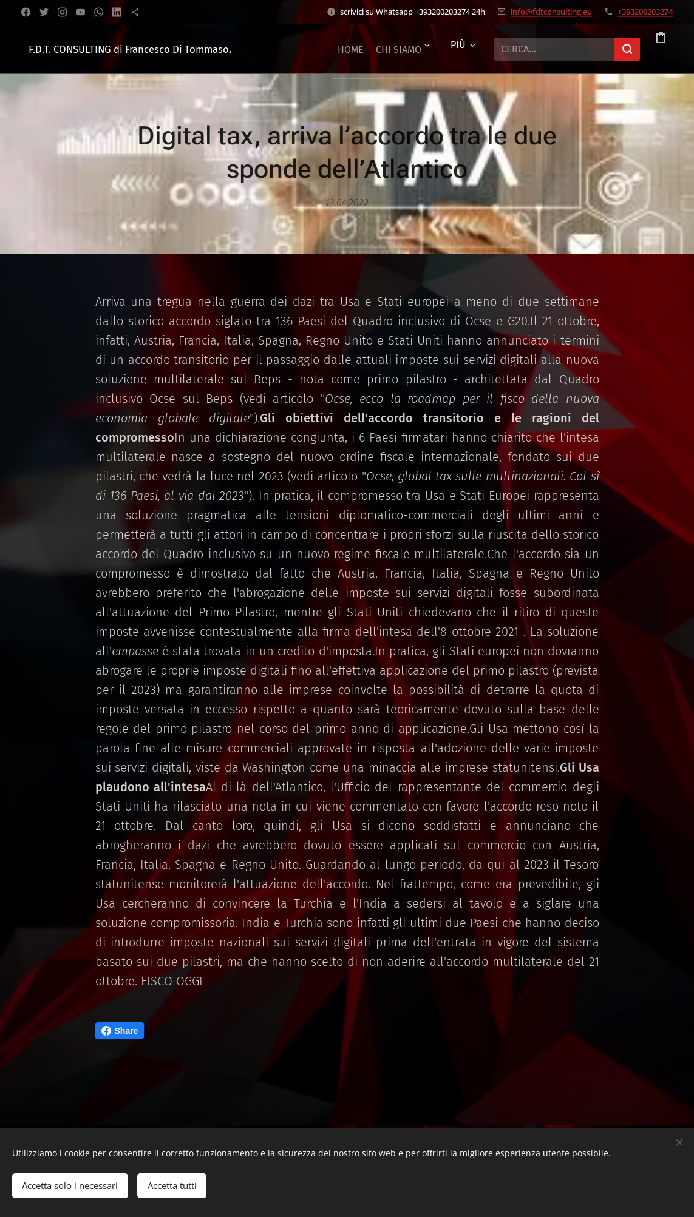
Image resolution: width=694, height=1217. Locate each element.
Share (119, 1031)
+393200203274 (645, 11)
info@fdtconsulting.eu (551, 11)
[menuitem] (360, 49)
